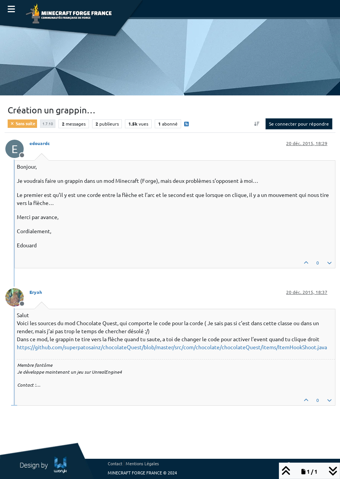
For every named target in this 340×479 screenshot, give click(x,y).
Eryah (35, 292)
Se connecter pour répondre (299, 124)
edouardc (39, 143)
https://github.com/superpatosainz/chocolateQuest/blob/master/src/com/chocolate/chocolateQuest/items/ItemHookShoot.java (172, 347)
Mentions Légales (142, 463)
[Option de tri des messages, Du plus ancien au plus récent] (257, 123)
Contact (115, 463)
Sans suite (22, 123)
